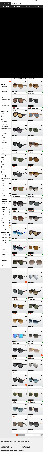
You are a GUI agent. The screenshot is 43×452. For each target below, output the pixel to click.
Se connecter (31, 4)
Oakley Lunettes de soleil (5, 386)
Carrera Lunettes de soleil (5, 388)
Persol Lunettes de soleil (5, 387)
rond (6, 155)
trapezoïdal (6, 158)
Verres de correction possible (4, 191)
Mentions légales (8, 447)
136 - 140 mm (4, 67)
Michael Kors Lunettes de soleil (27, 385)
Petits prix (3, 79)
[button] (5, 3)
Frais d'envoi (17, 423)
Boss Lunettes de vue (25, 398)
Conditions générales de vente (6, 446)
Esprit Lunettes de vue (25, 397)
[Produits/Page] (30, 21)
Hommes (3, 40)
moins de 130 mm (5, 64)
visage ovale (6, 153)
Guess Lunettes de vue (25, 394)
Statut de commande (31, 427)
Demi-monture (6, 147)
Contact (2, 424)
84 (38, 377)
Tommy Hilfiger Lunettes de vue (27, 399)
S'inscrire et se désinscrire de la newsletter (33, 424)
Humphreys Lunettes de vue (5, 398)
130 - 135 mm (4, 65)
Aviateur (6, 123)
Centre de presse (3, 422)
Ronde (6, 128)
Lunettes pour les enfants (5, 41)
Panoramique (6, 134)
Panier (38, 4)
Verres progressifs (4, 46)
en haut (40, 446)
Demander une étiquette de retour (20, 424)
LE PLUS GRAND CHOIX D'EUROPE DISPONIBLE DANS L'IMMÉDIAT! (11, 1)
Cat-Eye (6, 129)
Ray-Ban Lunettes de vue (5, 394)
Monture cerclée (6, 144)
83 (36, 377)
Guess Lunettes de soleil (26, 388)
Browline (6, 131)
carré (6, 157)
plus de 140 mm (4, 69)
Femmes (3, 38)
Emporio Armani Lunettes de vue (6, 399)
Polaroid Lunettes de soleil (26, 386)
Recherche (25, 4)
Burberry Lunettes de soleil (26, 387)
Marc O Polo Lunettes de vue (5, 397)
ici (6, 410)
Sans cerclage (6, 146)
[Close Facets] (5, 21)
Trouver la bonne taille (5, 73)
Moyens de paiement (18, 422)
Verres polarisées (4, 193)
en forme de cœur (6, 152)
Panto (6, 133)
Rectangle (6, 124)
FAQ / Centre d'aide (31, 422)
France (37, 0)
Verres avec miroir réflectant (4, 196)
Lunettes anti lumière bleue (5, 49)
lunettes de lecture (4, 51)
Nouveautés (3, 78)
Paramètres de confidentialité (5, 423)
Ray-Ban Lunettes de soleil (5, 385)
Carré (6, 126)
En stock (3, 83)
